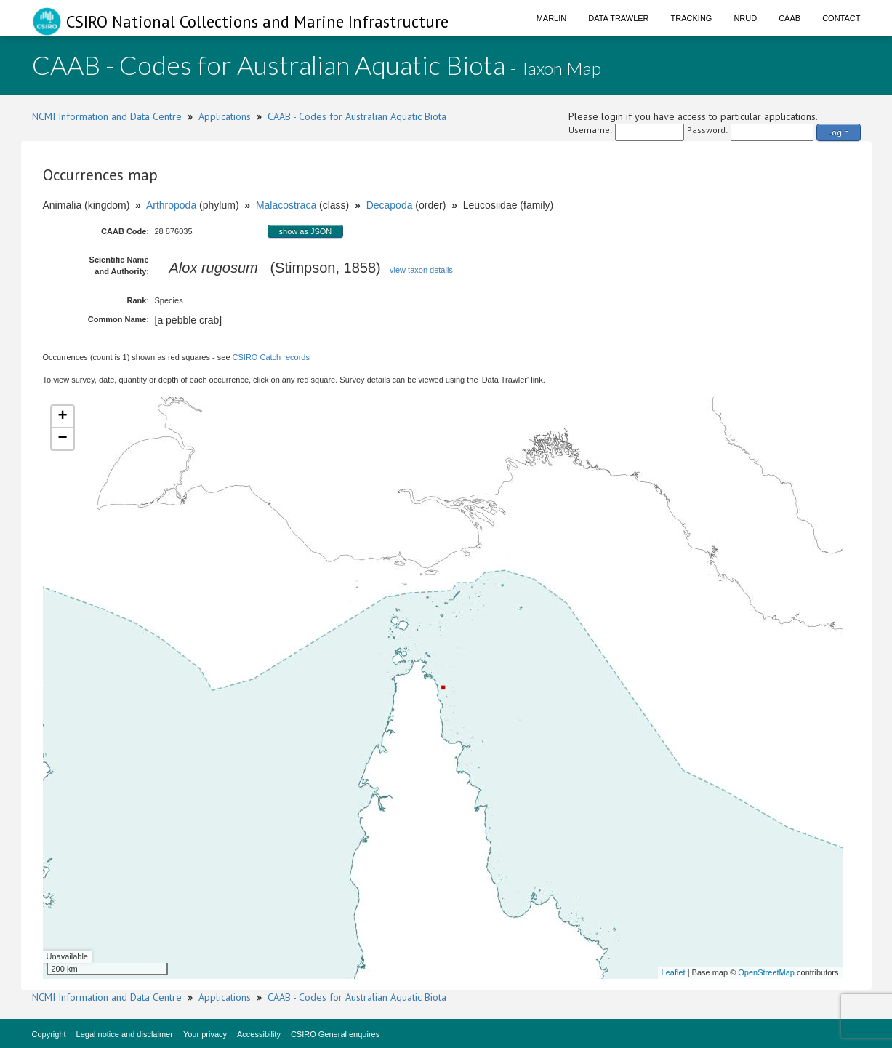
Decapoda (389, 205)
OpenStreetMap (766, 972)
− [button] (62, 438)
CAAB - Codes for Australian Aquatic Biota (357, 116)
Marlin (552, 18)
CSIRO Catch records (271, 357)
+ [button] (62, 417)
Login (838, 132)
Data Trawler (618, 18)
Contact (841, 18)
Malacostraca (286, 205)
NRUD (745, 18)
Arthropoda (171, 205)
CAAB (789, 18)
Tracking (691, 18)
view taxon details (421, 269)
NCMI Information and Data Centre (107, 116)
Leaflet (674, 972)
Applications (224, 116)
